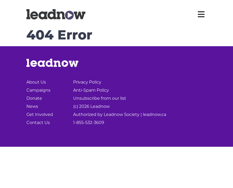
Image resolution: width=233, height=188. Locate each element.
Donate (34, 99)
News (32, 107)
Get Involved (39, 115)
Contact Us (38, 123)
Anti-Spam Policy (91, 91)
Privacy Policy (87, 82)
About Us (36, 82)
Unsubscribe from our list (99, 99)
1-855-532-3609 (88, 123)
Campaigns (38, 91)
